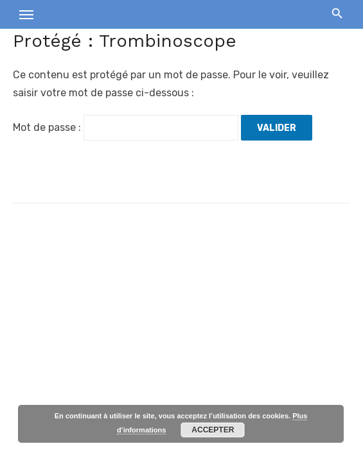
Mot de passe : (125, 127)
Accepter (212, 429)
